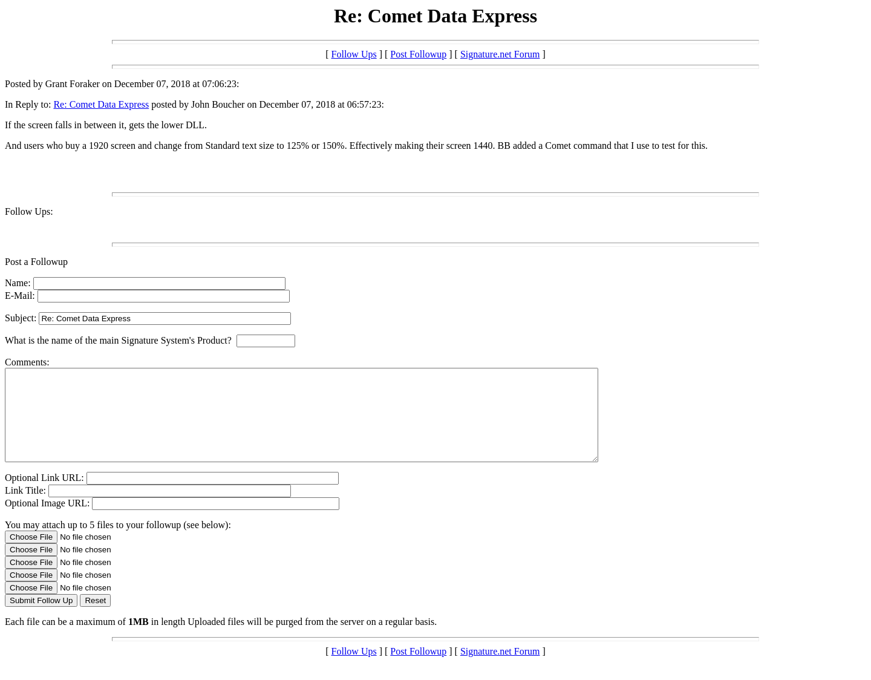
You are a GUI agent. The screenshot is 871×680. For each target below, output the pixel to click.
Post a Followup (36, 262)
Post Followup (418, 54)
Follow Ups (354, 54)
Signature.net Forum (500, 54)
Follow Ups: (29, 211)
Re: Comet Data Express (101, 104)
